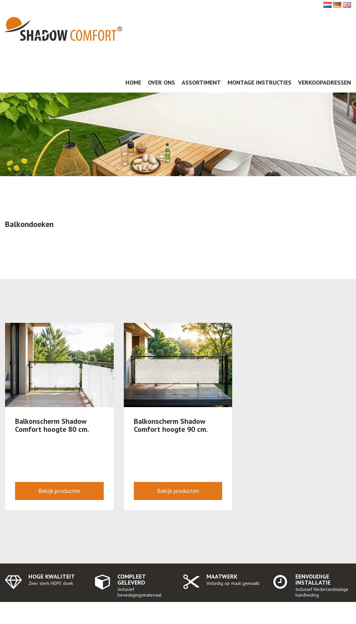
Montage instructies (259, 82)
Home (133, 82)
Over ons (161, 82)
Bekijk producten (59, 491)
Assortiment (201, 82)
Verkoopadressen (324, 82)
